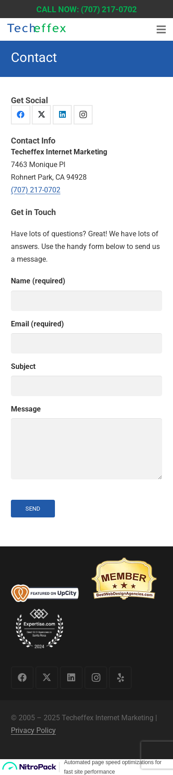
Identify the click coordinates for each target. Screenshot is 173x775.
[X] (41, 114)
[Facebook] (20, 114)
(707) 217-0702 (35, 190)
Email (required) (86, 337)
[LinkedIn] (62, 114)
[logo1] (36, 30)
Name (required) (86, 294)
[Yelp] (120, 677)
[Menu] (161, 29)
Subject (86, 379)
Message (86, 442)
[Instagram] (83, 114)
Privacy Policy (33, 730)
